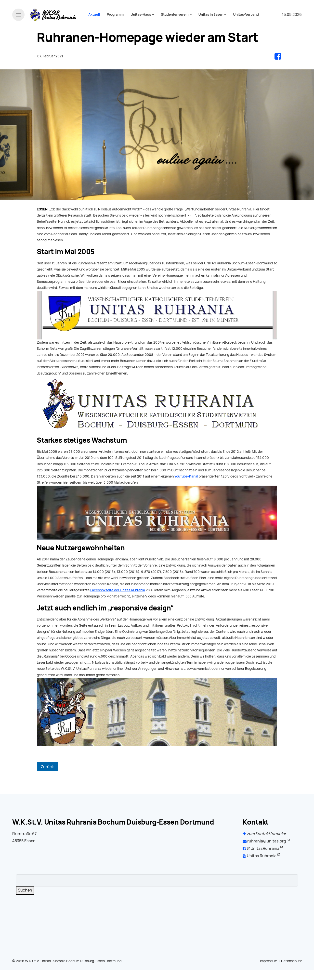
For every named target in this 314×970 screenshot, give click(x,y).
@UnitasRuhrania (261, 848)
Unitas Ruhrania (259, 855)
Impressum (268, 961)
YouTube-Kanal (186, 476)
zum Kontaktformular (264, 833)
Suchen (25, 890)
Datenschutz (291, 961)
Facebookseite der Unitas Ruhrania (117, 590)
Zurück (47, 766)
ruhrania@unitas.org (264, 841)
